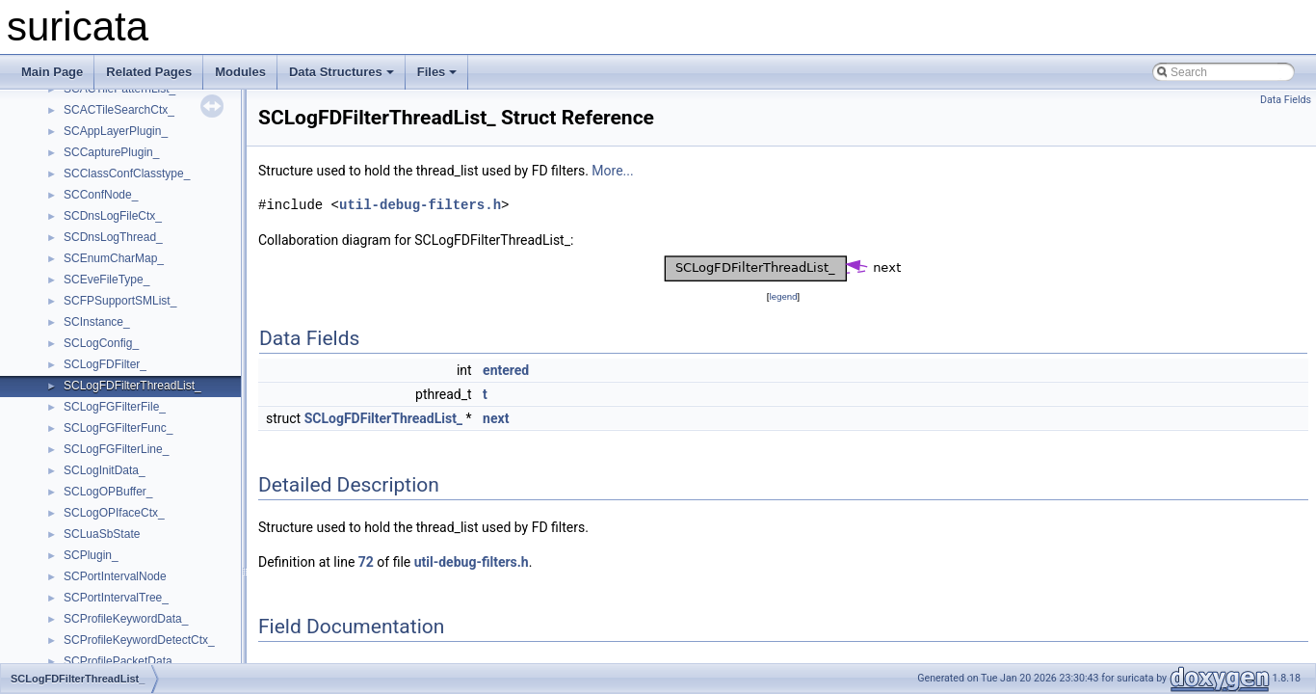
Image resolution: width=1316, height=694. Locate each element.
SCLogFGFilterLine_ (116, 449)
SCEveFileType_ (106, 279)
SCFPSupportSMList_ (120, 300)
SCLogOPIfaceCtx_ (114, 513)
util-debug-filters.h (420, 205)
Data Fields (1285, 99)
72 (366, 562)
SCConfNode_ (101, 194)
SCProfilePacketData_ (121, 661)
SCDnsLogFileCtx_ (113, 216)
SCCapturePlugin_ (111, 152)
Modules (240, 72)
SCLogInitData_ (104, 470)
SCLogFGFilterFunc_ (118, 428)
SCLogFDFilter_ (105, 364)
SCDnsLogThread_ (113, 237)
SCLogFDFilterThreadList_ (132, 385)
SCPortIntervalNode (115, 576)
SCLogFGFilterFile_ (115, 407)
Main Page (52, 72)
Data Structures (341, 72)
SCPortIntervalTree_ (116, 597)
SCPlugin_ (91, 555)
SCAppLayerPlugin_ (116, 131)
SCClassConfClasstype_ (127, 173)
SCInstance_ (97, 322)
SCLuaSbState (102, 534)
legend (783, 296)
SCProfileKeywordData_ (126, 619)
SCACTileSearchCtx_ (119, 110)
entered (506, 370)
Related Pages (149, 72)
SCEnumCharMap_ (114, 258)
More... (612, 170)
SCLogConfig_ (101, 343)
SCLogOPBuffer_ (108, 491)
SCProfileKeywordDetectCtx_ (139, 640)
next (496, 418)
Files (437, 72)
